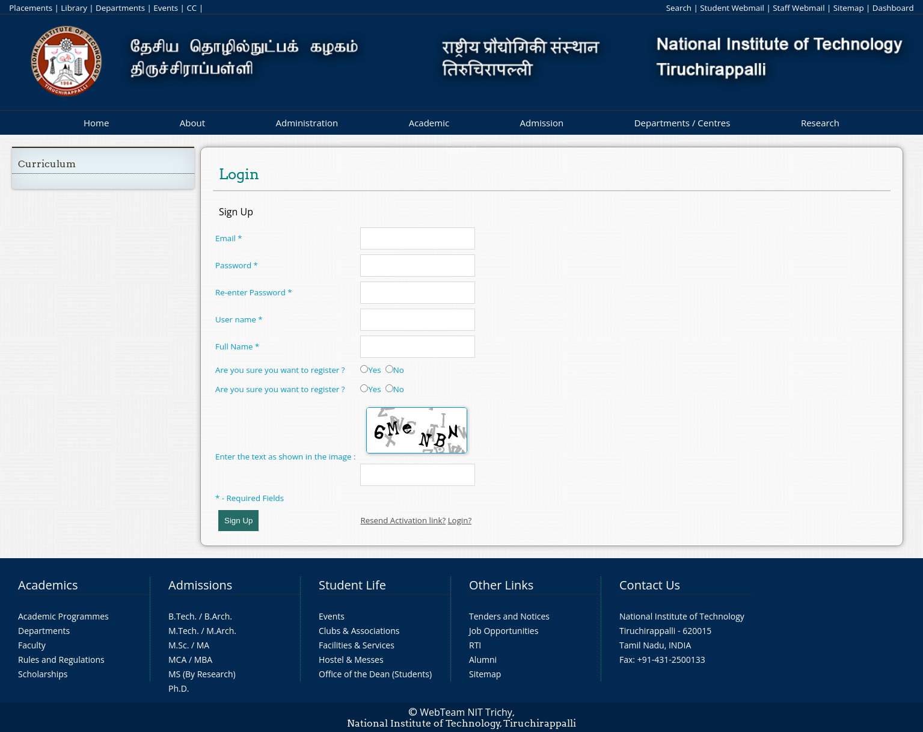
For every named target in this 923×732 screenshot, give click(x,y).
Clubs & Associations (359, 630)
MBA (203, 659)
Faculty (32, 645)
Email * (228, 238)
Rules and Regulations (61, 659)
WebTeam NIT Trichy (466, 712)
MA (203, 645)
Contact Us (649, 585)
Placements (30, 7)
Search (678, 7)
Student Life (352, 585)
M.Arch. (221, 630)
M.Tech (182, 630)
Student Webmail (732, 7)
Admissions (200, 585)
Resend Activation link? (403, 520)
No (394, 369)
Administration (307, 123)
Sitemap (848, 7)
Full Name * (237, 346)
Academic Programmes (63, 616)
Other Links (501, 585)
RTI (475, 645)
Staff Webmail (798, 7)
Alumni (483, 659)
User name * (239, 319)
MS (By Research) (202, 674)
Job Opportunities (503, 630)
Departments (120, 7)
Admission (542, 123)
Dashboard (893, 7)
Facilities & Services (356, 645)
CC (191, 7)
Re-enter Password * (253, 292)
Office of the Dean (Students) (375, 674)
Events (165, 7)
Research (820, 123)
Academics (48, 585)
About (192, 123)
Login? (460, 520)
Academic (429, 123)
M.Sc (177, 645)
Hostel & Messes (351, 659)
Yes (370, 369)
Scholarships (42, 674)
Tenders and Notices (509, 616)
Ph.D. (178, 688)
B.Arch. (218, 616)
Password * (236, 265)
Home (96, 123)
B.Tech (181, 616)
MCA (177, 659)
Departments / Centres (682, 123)
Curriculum (47, 164)
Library (74, 7)
